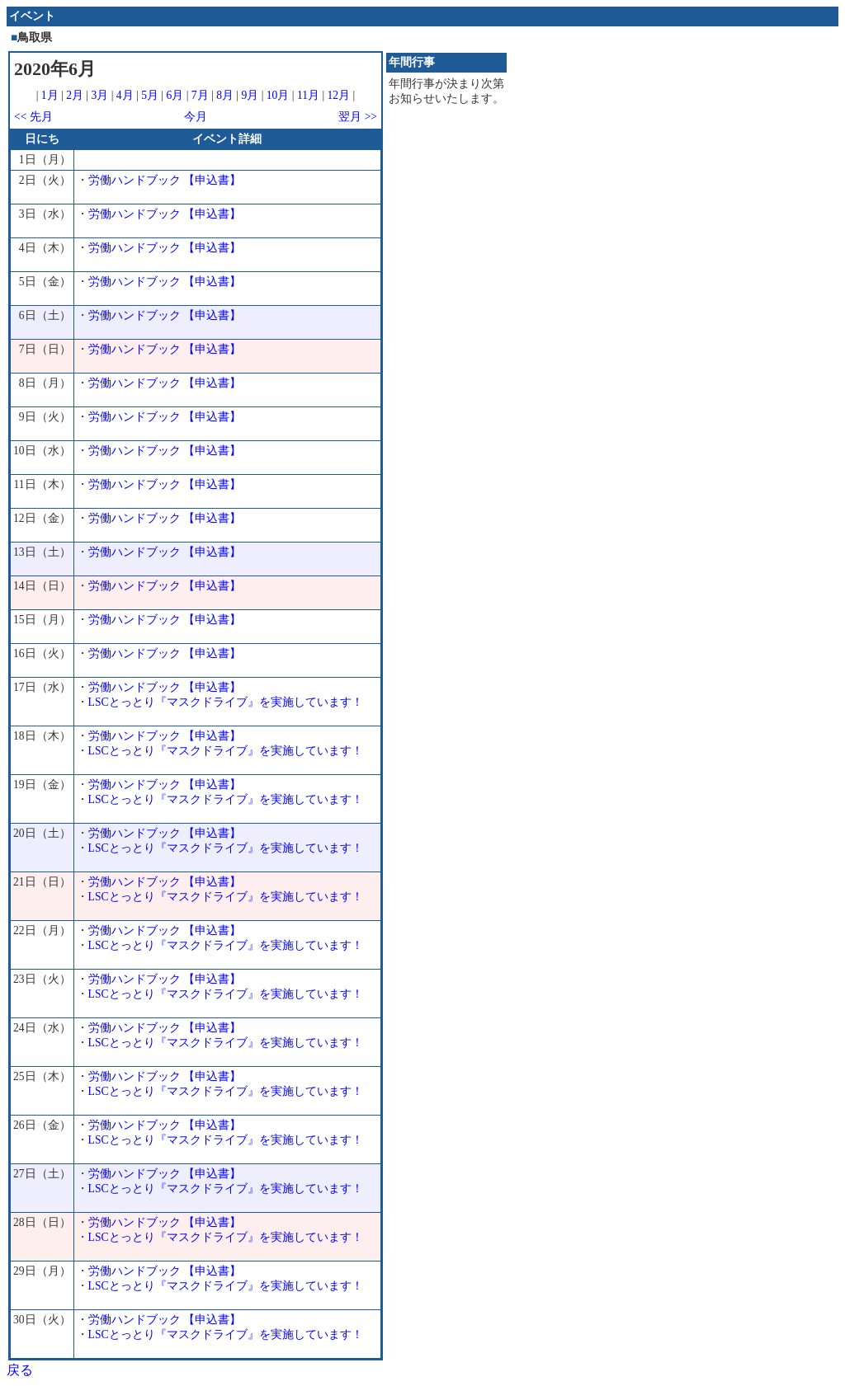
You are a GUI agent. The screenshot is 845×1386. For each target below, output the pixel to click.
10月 (278, 95)
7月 (200, 95)
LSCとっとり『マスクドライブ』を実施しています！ (225, 702)
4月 (125, 95)
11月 (308, 95)
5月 (149, 95)
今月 (195, 116)
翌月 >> (357, 116)
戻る (20, 1370)
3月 (100, 95)
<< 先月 (33, 116)
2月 (74, 95)
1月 (50, 95)
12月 (339, 95)
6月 (174, 95)
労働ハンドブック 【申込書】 (164, 180)
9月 (249, 95)
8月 (225, 95)
